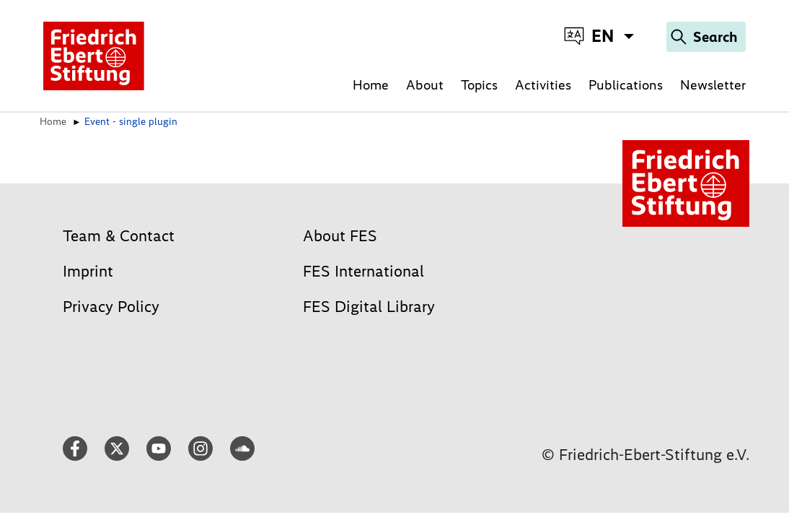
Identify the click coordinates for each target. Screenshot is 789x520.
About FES (340, 236)
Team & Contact (119, 236)
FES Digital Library (369, 306)
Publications (626, 85)
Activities (543, 85)
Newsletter (713, 85)
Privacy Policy (111, 306)
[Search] (706, 37)
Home (371, 85)
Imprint (88, 271)
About (425, 85)
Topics (479, 85)
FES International (363, 271)
